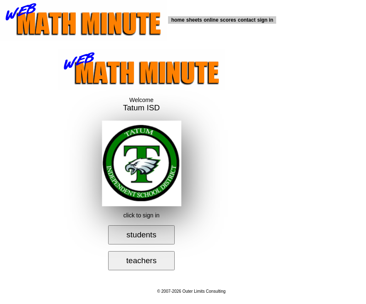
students (141, 234)
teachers (141, 260)
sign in (265, 20)
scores (228, 20)
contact (247, 20)
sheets (194, 20)
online (211, 20)
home (178, 20)
